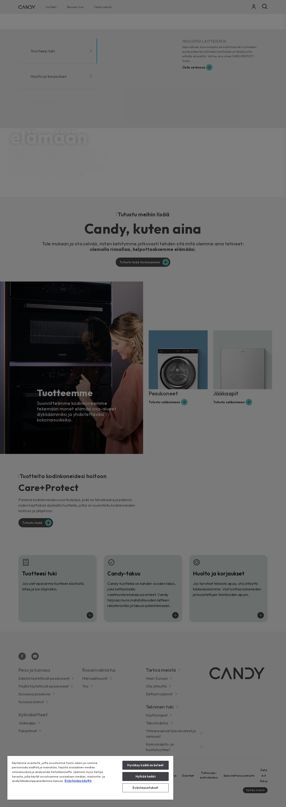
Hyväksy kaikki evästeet (145, 765)
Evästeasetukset (145, 788)
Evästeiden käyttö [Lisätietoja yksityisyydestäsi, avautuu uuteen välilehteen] (78, 781)
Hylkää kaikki (146, 776)
